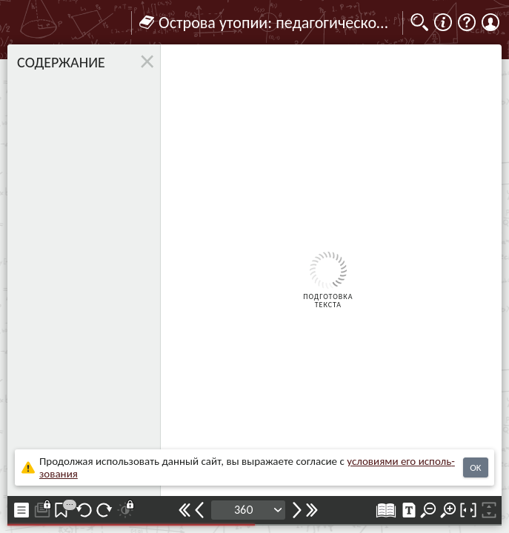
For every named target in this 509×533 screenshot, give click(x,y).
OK (475, 467)
